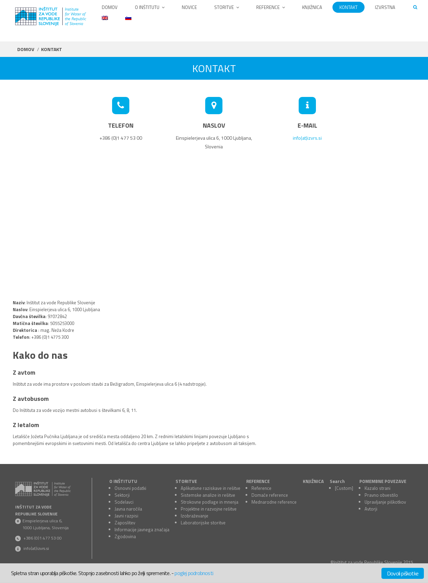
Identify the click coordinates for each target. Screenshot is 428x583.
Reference (261, 488)
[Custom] (344, 488)
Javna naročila (128, 508)
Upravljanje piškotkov (385, 501)
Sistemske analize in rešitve (208, 495)
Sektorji (122, 495)
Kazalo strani (377, 488)
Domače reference (269, 495)
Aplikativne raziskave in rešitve (210, 488)
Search (337, 481)
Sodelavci (124, 501)
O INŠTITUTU (123, 481)
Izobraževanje (194, 515)
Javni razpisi (126, 515)
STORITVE (186, 481)
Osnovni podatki (130, 488)
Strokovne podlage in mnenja (209, 501)
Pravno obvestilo (381, 495)
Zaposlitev (125, 522)
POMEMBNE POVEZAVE (382, 481)
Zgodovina (125, 536)
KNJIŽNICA (313, 481)
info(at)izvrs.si (307, 137)
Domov (25, 49)
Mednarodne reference (274, 501)
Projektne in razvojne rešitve (209, 508)
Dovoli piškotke (402, 573)
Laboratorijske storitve (203, 522)
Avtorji (371, 508)
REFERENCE (258, 481)
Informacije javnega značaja (142, 529)
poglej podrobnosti (194, 573)
